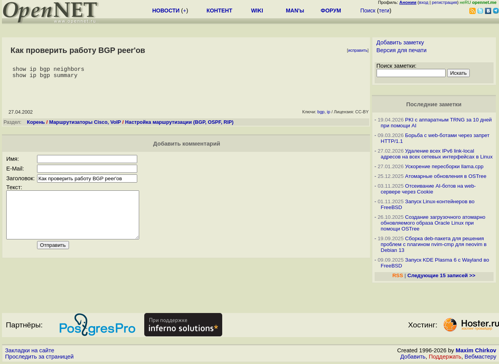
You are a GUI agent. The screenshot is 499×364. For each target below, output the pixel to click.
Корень (36, 125)
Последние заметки (434, 104)
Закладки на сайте (29, 350)
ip (329, 115)
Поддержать (445, 356)
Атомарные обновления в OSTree (445, 176)
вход (423, 2)
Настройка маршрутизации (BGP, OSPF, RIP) (179, 125)
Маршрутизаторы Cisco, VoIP (85, 125)
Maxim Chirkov (476, 350)
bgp (320, 115)
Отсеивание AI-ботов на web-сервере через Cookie (428, 189)
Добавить (413, 356)
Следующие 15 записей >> (441, 275)
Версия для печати (402, 50)
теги (384, 10)
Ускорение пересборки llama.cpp (444, 166)
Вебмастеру (480, 356)
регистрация (444, 2)
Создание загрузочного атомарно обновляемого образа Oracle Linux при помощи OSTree (433, 223)
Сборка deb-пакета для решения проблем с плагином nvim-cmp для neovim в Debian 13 (434, 244)
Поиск (367, 10)
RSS (397, 275)
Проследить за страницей (39, 356)
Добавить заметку (400, 42)
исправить (358, 50)
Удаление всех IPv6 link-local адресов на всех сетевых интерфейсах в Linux (437, 154)
